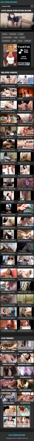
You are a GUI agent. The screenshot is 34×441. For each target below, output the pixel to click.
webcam (28, 41)
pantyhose (7, 41)
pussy (21, 34)
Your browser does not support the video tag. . (17, 22)
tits (16, 37)
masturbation (8, 37)
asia (21, 41)
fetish (23, 37)
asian (5, 34)
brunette (13, 34)
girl (15, 41)
